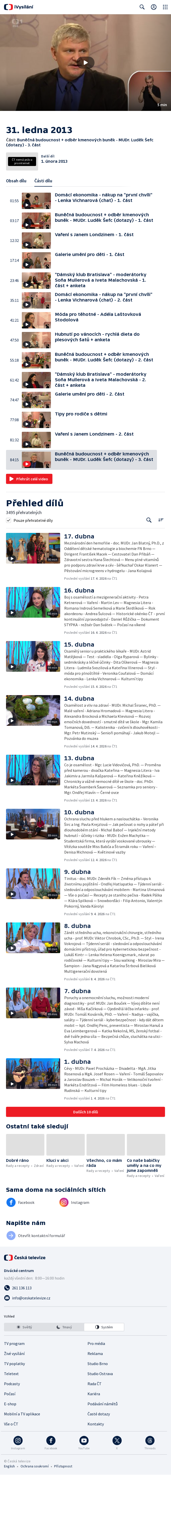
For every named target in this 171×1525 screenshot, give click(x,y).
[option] (24, 1377)
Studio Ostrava (100, 1423)
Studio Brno (98, 1413)
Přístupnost (63, 1516)
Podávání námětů (103, 1454)
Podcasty (12, 1433)
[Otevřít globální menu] (165, 7)
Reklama (95, 1403)
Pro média (96, 1393)
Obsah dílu (16, 231)
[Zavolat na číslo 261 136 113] (85, 1338)
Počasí (9, 1444)
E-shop (10, 1454)
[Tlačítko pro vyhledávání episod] (149, 570)
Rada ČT (95, 1433)
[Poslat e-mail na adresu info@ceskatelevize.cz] (85, 1348)
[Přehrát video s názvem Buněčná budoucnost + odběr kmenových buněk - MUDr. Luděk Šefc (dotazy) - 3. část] (85, 63)
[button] (85, 62)
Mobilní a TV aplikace (22, 1464)
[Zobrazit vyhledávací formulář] (142, 7)
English (9, 1516)
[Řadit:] (161, 570)
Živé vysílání (14, 1403)
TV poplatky (14, 1413)
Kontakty (96, 1474)
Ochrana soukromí (35, 1516)
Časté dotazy (99, 1464)
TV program (14, 1393)
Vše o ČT (11, 1474)
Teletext (11, 1423)
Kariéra (94, 1444)
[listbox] (64, 1377)
